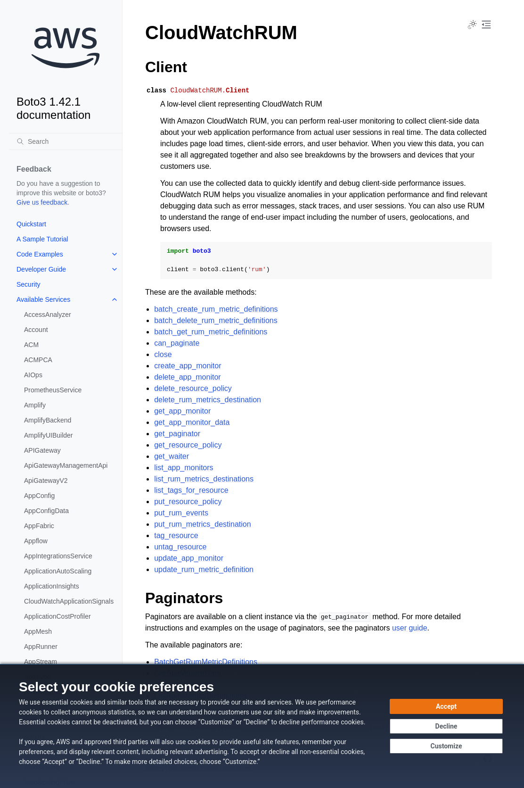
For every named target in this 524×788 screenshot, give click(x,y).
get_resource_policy (187, 445)
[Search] (65, 141)
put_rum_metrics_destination (202, 524)
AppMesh (38, 631)
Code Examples (39, 254)
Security (28, 284)
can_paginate (176, 343)
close (163, 354)
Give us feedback (41, 202)
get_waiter (171, 456)
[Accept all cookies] (446, 706)
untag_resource (180, 547)
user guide (409, 628)
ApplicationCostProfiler (57, 616)
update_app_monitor (188, 558)
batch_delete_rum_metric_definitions (215, 320)
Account (36, 329)
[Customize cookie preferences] (446, 746)
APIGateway (42, 450)
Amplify (35, 405)
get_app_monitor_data (191, 422)
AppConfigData (46, 510)
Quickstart (31, 224)
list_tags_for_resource (191, 490)
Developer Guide (41, 269)
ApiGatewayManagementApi (65, 465)
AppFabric (39, 526)
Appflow (36, 541)
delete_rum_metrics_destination (207, 400)
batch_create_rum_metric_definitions (216, 309)
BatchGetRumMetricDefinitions (205, 662)
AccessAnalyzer (47, 314)
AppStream (40, 661)
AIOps (33, 375)
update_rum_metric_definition (204, 569)
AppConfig (39, 495)
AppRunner (40, 646)
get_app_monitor (182, 411)
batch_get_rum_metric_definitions (210, 332)
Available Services (43, 299)
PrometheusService (53, 390)
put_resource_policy (187, 502)
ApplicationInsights (51, 586)
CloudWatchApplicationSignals (69, 601)
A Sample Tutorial (42, 239)
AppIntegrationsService (58, 556)
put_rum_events (181, 513)
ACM (31, 344)
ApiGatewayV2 (46, 480)
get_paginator (177, 434)
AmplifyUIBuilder (48, 435)
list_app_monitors (183, 468)
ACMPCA (38, 360)
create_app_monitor (187, 366)
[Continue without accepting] (446, 726)
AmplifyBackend (47, 420)
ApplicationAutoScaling (57, 571)
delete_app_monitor (187, 377)
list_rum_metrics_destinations (204, 479)
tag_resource (176, 535)
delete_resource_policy (193, 388)
